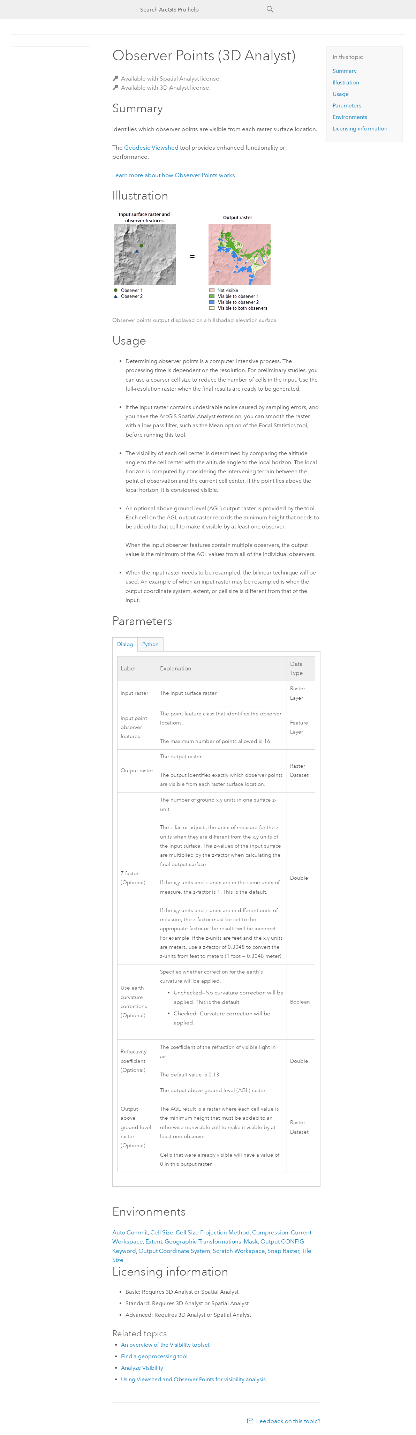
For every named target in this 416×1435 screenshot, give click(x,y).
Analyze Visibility (142, 1368)
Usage (341, 94)
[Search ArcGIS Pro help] (201, 9)
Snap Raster (283, 1250)
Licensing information (360, 128)
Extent (153, 1241)
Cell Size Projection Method (213, 1232)
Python (150, 644)
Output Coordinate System (174, 1250)
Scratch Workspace (239, 1250)
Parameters (347, 105)
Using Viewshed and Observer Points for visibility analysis (193, 1379)
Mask (251, 1241)
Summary (345, 71)
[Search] (270, 9)
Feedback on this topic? (288, 1421)
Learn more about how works (173, 175)
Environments (350, 117)
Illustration (346, 82)
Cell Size (161, 1232)
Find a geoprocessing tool (154, 1356)
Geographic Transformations (203, 1241)
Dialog (125, 644)
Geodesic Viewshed (151, 147)
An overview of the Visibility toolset (165, 1345)
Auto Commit (130, 1232)
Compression (270, 1232)
